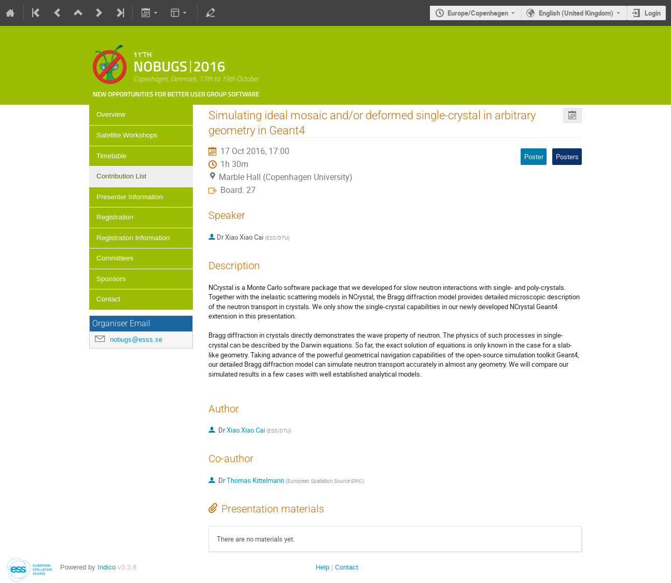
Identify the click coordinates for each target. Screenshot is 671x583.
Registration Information (133, 238)
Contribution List (121, 176)
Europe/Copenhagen (478, 13)
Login (653, 13)
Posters (567, 156)
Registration (114, 217)
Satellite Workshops (127, 135)
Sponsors (110, 279)
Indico (106, 567)
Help (322, 567)
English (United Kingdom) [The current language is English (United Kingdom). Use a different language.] (576, 13)
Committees (114, 258)
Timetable (111, 156)
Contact (108, 299)
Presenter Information (129, 197)
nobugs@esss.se (136, 339)
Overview (110, 114)
